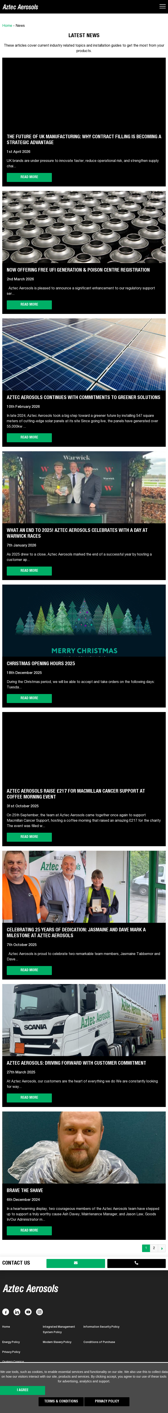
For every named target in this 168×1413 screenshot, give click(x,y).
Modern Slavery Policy (57, 1342)
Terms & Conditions (61, 1402)
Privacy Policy (107, 1402)
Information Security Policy (101, 1327)
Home (7, 26)
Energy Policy (11, 1342)
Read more (29, 177)
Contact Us (16, 1263)
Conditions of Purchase (99, 1342)
